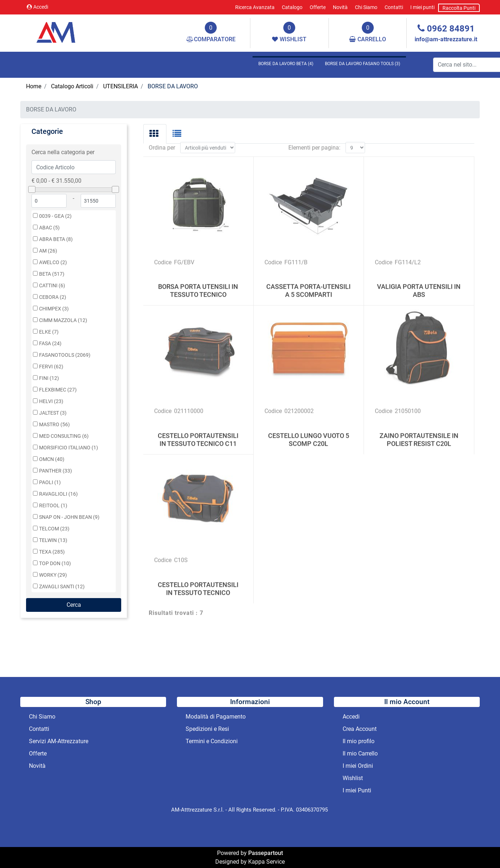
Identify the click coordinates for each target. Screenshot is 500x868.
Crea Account (360, 728)
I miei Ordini (358, 765)
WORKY (53, 575)
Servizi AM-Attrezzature (58, 741)
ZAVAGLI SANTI (62, 587)
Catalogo (292, 7)
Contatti (394, 7)
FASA (50, 343)
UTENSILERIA (120, 86)
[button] (73, 605)
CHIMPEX (54, 309)
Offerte (318, 7)
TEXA (52, 552)
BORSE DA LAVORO (173, 86)
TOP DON (55, 563)
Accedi (37, 7)
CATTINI (52, 286)
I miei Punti (357, 790)
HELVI (51, 401)
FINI (49, 378)
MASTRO (54, 425)
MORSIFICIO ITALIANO (68, 448)
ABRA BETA (56, 239)
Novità (340, 7)
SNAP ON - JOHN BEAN (69, 517)
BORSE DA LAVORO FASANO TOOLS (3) (362, 63)
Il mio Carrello (360, 753)
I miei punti (422, 7)
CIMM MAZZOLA (63, 320)
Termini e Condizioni (212, 741)
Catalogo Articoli (72, 86)
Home (33, 86)
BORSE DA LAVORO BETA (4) (285, 63)
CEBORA (52, 297)
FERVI (51, 367)
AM (48, 251)
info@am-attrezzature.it (446, 39)
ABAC (49, 228)
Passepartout (265, 853)
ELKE (49, 332)
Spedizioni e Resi (207, 728)
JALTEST (53, 413)
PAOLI (50, 482)
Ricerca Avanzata (255, 7)
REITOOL (53, 506)
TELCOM (54, 529)
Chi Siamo (366, 7)
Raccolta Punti (458, 8)
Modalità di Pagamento (216, 716)
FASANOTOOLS (64, 355)
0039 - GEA (55, 216)
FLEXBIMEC (58, 390)
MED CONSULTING (64, 436)
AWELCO (53, 262)
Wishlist (353, 778)
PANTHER (55, 471)
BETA (51, 274)
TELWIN (53, 540)
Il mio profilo (358, 741)
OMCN (51, 459)
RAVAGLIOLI (58, 494)
